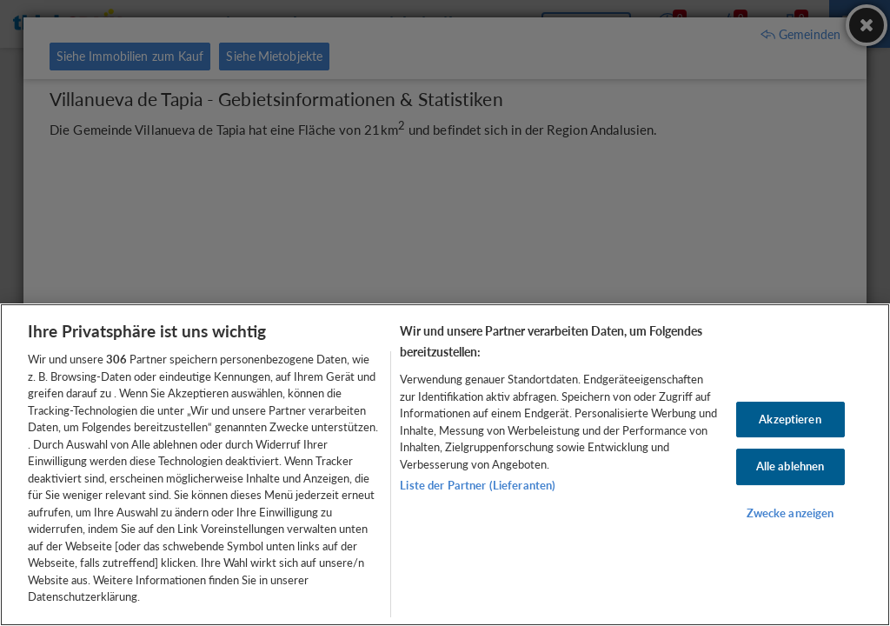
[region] (445, 464)
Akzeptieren (789, 419)
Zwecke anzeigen (790, 513)
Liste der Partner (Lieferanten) (477, 485)
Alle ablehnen (790, 466)
